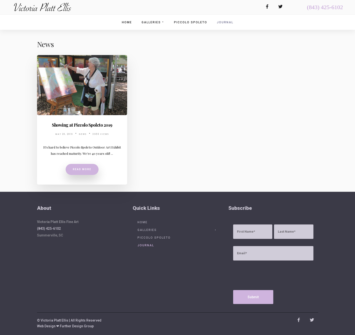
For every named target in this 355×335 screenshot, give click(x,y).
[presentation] (269, 277)
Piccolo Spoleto (190, 22)
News (83, 134)
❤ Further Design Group (75, 326)
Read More (82, 169)
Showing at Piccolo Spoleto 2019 (82, 125)
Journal (225, 22)
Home (127, 22)
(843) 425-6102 (325, 7)
